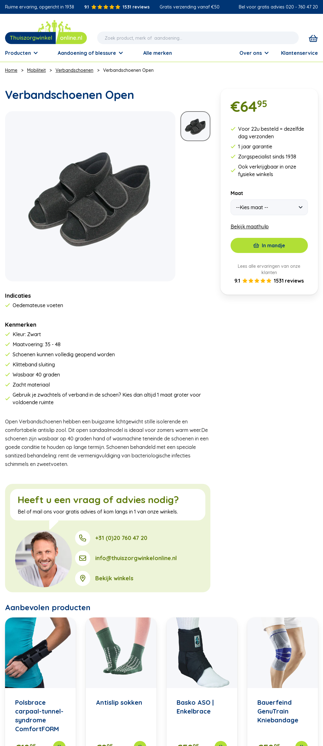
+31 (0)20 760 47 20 (121, 538)
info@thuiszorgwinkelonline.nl (136, 558)
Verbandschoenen (74, 70)
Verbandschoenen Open (128, 70)
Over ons (253, 53)
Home (11, 70)
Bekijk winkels (114, 578)
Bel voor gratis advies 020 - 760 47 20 (278, 7)
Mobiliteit (36, 70)
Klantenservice (299, 53)
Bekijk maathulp (250, 226)
